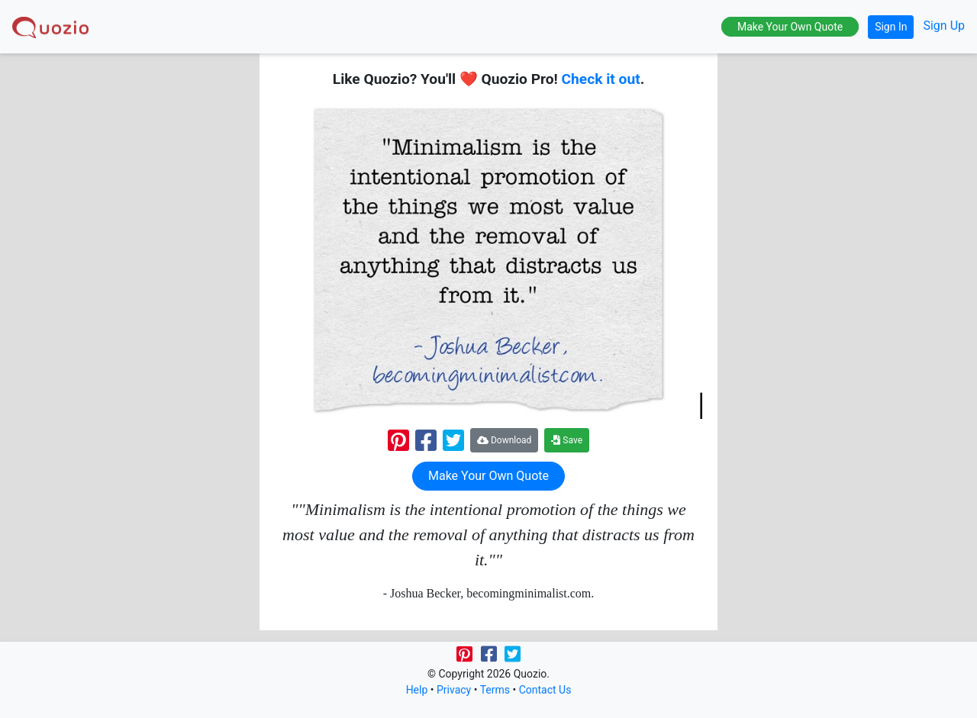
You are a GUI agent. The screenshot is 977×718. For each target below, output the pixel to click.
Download (504, 440)
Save (566, 440)
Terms (495, 690)
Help (417, 690)
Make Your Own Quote (790, 27)
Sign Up (944, 25)
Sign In (891, 27)
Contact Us (545, 690)
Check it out (601, 79)
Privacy (454, 690)
